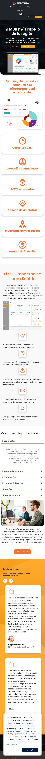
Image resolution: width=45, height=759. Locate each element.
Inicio (12, 7)
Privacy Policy (12, 744)
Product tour (15, 46)
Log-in (39, 17)
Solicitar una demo (28, 46)
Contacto (20, 11)
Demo (21, 7)
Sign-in (30, 17)
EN (23, 14)
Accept (30, 750)
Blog (28, 7)
